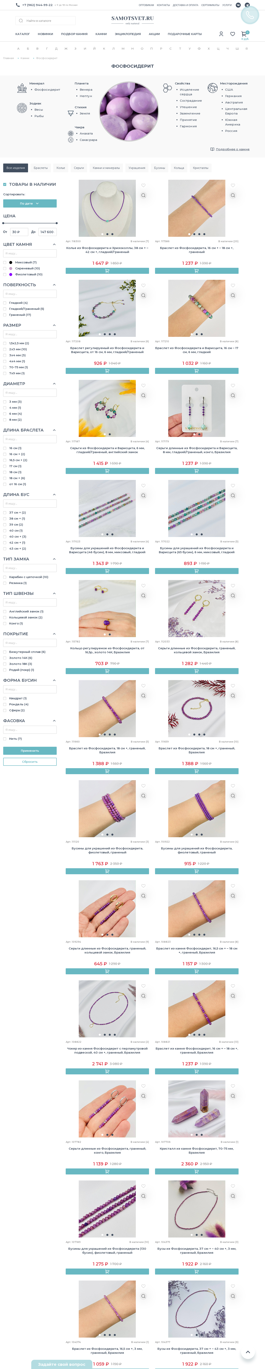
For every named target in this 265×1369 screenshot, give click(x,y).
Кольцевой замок (25, 617)
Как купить (67, 1244)
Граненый (20, 315)
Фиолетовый (25, 274)
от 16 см (17, 484)
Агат (161, 1244)
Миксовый (23, 262)
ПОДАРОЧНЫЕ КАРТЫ (185, 34)
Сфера (17, 710)
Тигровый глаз (169, 1307)
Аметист (164, 1258)
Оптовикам (24, 1251)
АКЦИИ (154, 34)
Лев (206, 1277)
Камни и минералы (124, 1314)
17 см (15, 466)
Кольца (115, 1258)
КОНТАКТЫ (163, 5)
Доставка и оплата (73, 1251)
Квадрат (18, 698)
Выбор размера (71, 1286)
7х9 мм (17, 373)
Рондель (18, 704)
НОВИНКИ (45, 34)
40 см (16, 530)
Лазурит (164, 1279)
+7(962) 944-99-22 (30, 1289)
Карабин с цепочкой (28, 577)
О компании (25, 1244)
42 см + (17, 542)
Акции (63, 1307)
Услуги (64, 1300)
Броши (114, 1321)
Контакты (23, 1265)
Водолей (210, 1319)
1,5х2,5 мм (19, 343)
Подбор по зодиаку (74, 1279)
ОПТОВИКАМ (146, 5)
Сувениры (117, 1279)
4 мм (15, 407)
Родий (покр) (21, 670)
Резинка (18, 583)
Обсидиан (165, 1293)
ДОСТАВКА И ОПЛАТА (185, 5)
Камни (63, 1265)
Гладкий (18, 303)
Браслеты (117, 1244)
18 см (15, 472)
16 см (15, 448)
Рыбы (207, 1326)
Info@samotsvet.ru (30, 1296)
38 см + (17, 518)
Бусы (113, 1251)
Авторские (117, 1286)
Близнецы (211, 1263)
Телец (208, 1256)
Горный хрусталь (171, 1265)
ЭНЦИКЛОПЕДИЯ (128, 34)
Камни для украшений (127, 1300)
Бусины (115, 1293)
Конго (16, 623)
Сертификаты (69, 1258)
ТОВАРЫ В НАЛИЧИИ (32, 184)
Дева (207, 1284)
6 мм (15, 414)
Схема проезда (27, 1333)
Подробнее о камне (233, 149)
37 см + (17, 512)
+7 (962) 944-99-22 (37, 5)
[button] (91, 236)
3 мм (15, 401)
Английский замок (26, 611)
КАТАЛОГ (22, 34)
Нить (15, 739)
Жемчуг (115, 1307)
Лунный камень (169, 1286)
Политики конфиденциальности (167, 1211)
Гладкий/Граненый (26, 309)
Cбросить (30, 762)
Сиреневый (24, 268)
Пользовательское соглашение (220, 1351)
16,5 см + (18, 460)
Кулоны (115, 1265)
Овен (207, 1249)
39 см (16, 524)
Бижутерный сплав (27, 652)
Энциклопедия (70, 1272)
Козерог (210, 1312)
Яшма (161, 1321)
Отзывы (21, 1258)
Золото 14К (20, 658)
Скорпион (211, 1298)
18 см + (17, 478)
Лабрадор (165, 1272)
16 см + (17, 454)
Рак (206, 1270)
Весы (207, 1291)
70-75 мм (18, 367)
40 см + (17, 536)
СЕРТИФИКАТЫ (210, 5)
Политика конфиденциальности (220, 1344)
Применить (30, 751)
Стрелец (210, 1305)
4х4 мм (17, 361)
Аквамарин (166, 1251)
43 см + (17, 548)
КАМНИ (101, 34)
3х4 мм (17, 355)
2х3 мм (18, 349)
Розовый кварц (169, 1300)
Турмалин (165, 1314)
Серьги (114, 1272)
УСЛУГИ (227, 5)
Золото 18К (20, 664)
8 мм (15, 420)
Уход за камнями (72, 1293)
